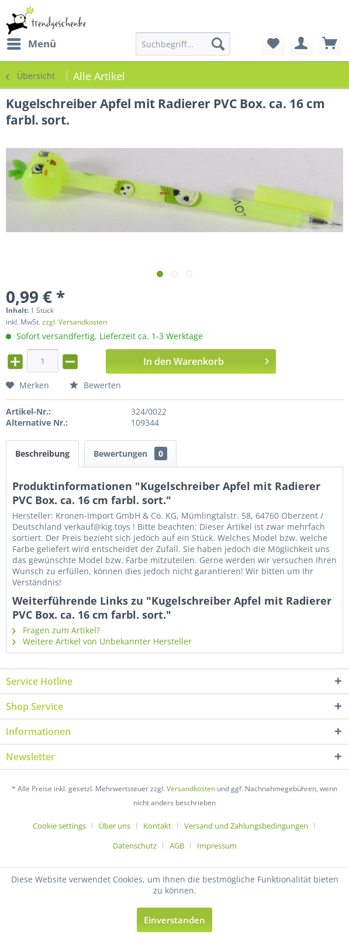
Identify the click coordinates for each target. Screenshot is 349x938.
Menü (31, 42)
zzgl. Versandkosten (74, 322)
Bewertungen (130, 453)
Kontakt (157, 825)
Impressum (217, 845)
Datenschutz (135, 845)
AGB (177, 845)
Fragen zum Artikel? (56, 630)
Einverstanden (174, 920)
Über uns (114, 825)
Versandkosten (191, 789)
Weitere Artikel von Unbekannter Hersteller (102, 641)
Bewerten (95, 385)
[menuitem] (31, 44)
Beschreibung (42, 453)
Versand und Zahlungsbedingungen (246, 825)
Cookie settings (59, 825)
